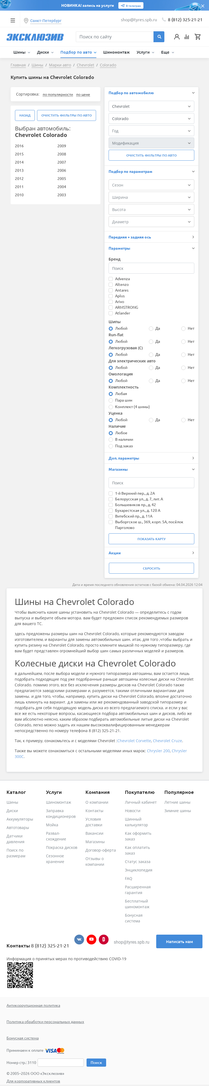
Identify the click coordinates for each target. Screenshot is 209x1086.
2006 (61, 170)
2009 (61, 145)
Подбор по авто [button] (76, 52)
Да (157, 328)
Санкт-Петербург (46, 21)
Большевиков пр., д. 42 (135, 504)
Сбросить (151, 568)
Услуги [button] (144, 52)
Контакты (94, 810)
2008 (61, 153)
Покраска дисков (61, 847)
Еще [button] (166, 52)
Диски (12, 810)
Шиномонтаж (116, 52)
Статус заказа (137, 861)
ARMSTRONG (126, 307)
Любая (121, 393)
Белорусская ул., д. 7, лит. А (139, 498)
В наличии (124, 439)
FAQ (128, 878)
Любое (121, 432)
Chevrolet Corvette (134, 740)
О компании (96, 802)
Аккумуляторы (20, 819)
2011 (19, 186)
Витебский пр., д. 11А (133, 515)
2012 (19, 178)
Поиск (96, 1062)
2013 (19, 170)
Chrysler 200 (158, 750)
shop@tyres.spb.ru (131, 942)
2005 (61, 178)
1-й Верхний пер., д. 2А (135, 493)
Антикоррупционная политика (33, 1005)
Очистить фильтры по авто (66, 115)
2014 (19, 162)
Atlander (122, 312)
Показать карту (151, 539)
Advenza (122, 278)
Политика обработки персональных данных (45, 1021)
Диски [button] (43, 52)
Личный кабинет (141, 802)
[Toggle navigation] (13, 20)
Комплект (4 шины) (132, 406)
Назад (24, 115)
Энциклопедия (138, 870)
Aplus (120, 295)
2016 (19, 145)
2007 (61, 162)
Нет (191, 328)
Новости (132, 810)
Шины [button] (20, 52)
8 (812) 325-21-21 (185, 19)
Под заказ (124, 445)
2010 (19, 194)
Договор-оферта (100, 850)
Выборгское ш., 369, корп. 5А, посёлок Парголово (149, 524)
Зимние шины (177, 810)
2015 (19, 153)
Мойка (52, 824)
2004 (61, 186)
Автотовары (18, 827)
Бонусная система (23, 1037)
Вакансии (94, 833)
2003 (61, 194)
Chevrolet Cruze (167, 740)
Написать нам (179, 941)
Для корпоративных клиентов (33, 1080)
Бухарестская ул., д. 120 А (137, 510)
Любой (121, 328)
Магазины (95, 841)
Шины (12, 802)
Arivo (119, 301)
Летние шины (177, 802)
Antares (121, 289)
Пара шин (123, 399)
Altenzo (122, 284)
